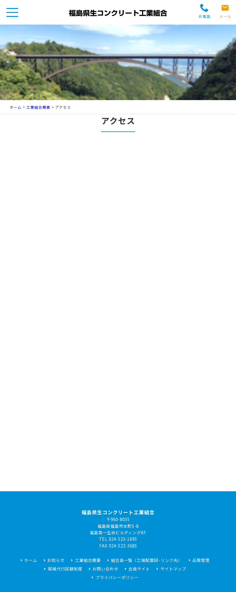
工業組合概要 (38, 107)
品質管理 (201, 560)
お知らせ (56, 560)
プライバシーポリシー (117, 577)
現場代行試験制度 (65, 569)
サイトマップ (173, 569)
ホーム (16, 107)
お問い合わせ (105, 569)
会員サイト (139, 569)
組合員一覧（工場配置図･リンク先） (146, 560)
